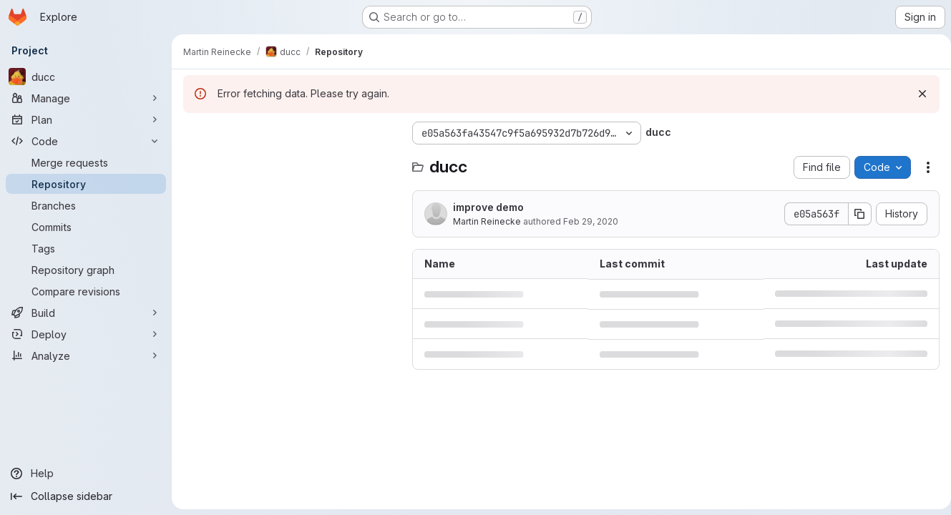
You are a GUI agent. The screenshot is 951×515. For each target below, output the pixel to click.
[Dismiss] (916, 93)
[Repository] (86, 184)
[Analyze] (86, 355)
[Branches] (86, 205)
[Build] (86, 313)
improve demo (488, 207)
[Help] (86, 474)
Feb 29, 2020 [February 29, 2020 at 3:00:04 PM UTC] (590, 221)
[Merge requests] (86, 162)
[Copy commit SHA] (854, 213)
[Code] (86, 141)
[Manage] (86, 98)
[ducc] (86, 77)
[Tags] (86, 248)
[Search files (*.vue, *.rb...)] (290, 161)
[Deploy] (86, 334)
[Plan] (86, 119)
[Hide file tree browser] (194, 133)
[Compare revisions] (86, 291)
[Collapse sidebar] (86, 496)
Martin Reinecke (487, 221)
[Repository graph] (86, 270)
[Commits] (86, 227)
